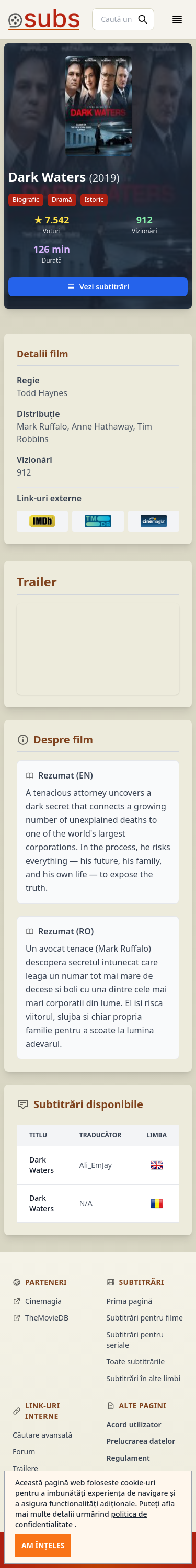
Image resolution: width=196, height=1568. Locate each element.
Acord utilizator (134, 1424)
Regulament (128, 1458)
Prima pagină (130, 1301)
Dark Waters (41, 1165)
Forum (24, 1452)
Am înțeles (43, 1545)
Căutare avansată (42, 1435)
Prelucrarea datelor (141, 1441)
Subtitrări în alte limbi (144, 1378)
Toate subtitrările (136, 1362)
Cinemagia (37, 1301)
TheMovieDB (40, 1318)
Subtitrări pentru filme (145, 1318)
